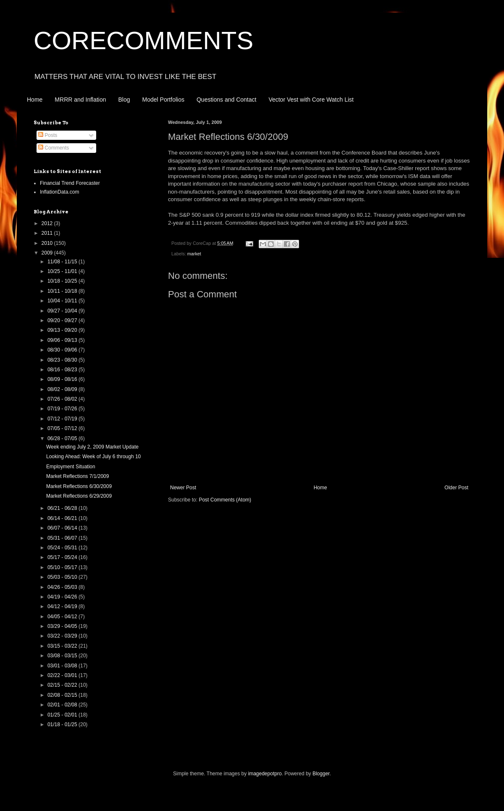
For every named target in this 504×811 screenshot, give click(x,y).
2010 (48, 243)
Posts (47, 135)
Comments (53, 148)
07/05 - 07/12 (63, 428)
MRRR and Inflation (80, 99)
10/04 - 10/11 (63, 301)
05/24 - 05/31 (63, 548)
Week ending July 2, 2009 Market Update (92, 447)
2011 (48, 233)
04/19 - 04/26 (63, 597)
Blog (124, 99)
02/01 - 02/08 (63, 705)
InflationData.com (59, 192)
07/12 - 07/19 (63, 419)
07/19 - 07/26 (63, 409)
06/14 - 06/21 (63, 518)
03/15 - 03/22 (63, 646)
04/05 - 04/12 (63, 616)
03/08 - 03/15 (63, 656)
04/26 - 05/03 (63, 587)
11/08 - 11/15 (63, 262)
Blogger (321, 774)
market (194, 253)
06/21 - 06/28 (63, 508)
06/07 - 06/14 (63, 528)
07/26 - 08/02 (63, 399)
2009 (48, 253)
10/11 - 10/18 (63, 291)
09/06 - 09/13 (63, 340)
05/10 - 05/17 (63, 567)
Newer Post (183, 488)
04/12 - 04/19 (63, 606)
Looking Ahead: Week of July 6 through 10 (93, 456)
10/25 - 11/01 (63, 271)
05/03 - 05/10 (63, 577)
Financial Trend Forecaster (70, 183)
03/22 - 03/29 (63, 636)
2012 (48, 223)
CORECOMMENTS (143, 40)
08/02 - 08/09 (63, 389)
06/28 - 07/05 (63, 438)
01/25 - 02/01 (63, 715)
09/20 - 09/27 (63, 320)
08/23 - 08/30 (63, 360)
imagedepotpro (265, 774)
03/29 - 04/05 (63, 626)
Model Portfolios (163, 99)
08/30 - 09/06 (63, 350)
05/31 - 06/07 (63, 538)
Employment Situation (70, 467)
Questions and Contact (226, 99)
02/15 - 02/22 (63, 685)
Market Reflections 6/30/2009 (79, 486)
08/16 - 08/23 (63, 370)
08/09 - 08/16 (63, 379)
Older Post (456, 488)
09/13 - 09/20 (63, 330)
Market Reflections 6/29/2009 (79, 496)
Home (34, 99)
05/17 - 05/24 (63, 557)
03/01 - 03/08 (63, 666)
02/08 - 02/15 (63, 695)
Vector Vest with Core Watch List (311, 99)
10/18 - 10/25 (63, 281)
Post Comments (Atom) (225, 500)
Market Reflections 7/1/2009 (77, 476)
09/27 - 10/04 (63, 311)
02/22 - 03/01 (63, 675)
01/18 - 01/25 (63, 724)
